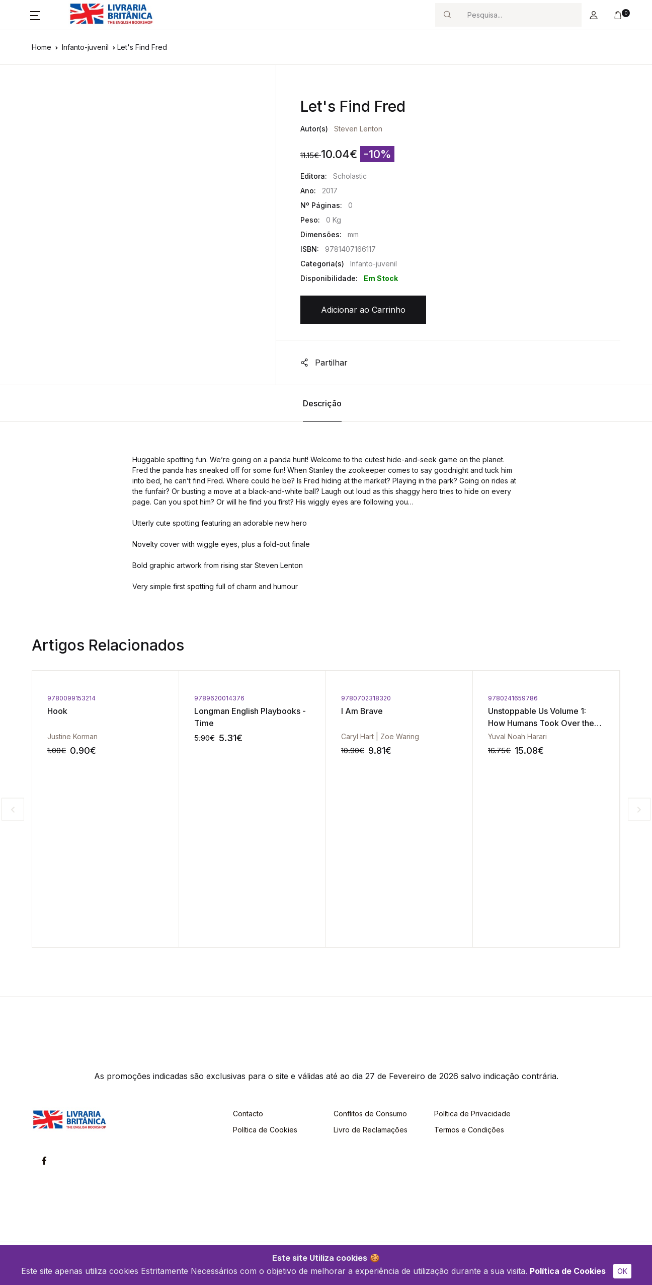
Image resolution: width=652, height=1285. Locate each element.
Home (41, 47)
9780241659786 (513, 698)
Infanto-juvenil (85, 47)
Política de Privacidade (472, 1113)
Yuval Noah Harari (517, 736)
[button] (35, 15)
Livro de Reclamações (371, 1129)
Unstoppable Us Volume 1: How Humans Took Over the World (541, 723)
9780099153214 (71, 698)
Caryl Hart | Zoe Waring (380, 736)
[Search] (520, 15)
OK (622, 1271)
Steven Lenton (358, 128)
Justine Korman (72, 736)
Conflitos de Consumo (370, 1113)
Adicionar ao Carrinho (363, 310)
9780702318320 (366, 698)
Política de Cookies (568, 1271)
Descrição (322, 403)
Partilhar (324, 363)
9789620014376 (219, 698)
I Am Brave (362, 711)
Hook (57, 711)
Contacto (248, 1113)
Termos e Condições (469, 1129)
